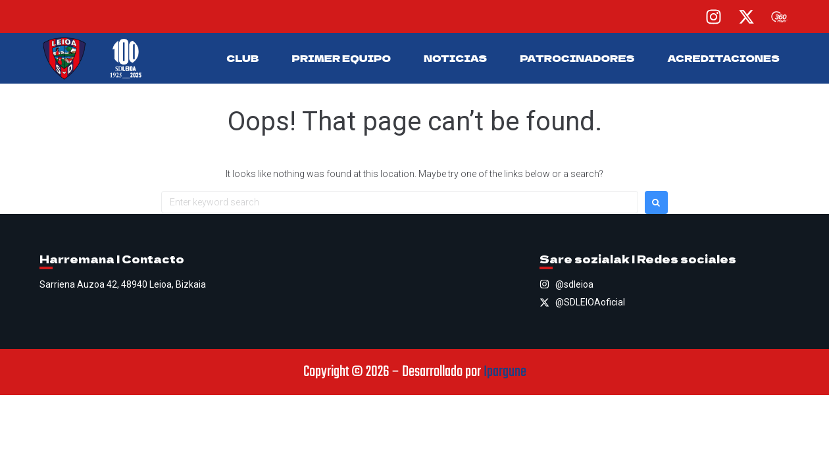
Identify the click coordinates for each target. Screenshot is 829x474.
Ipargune (505, 372)
